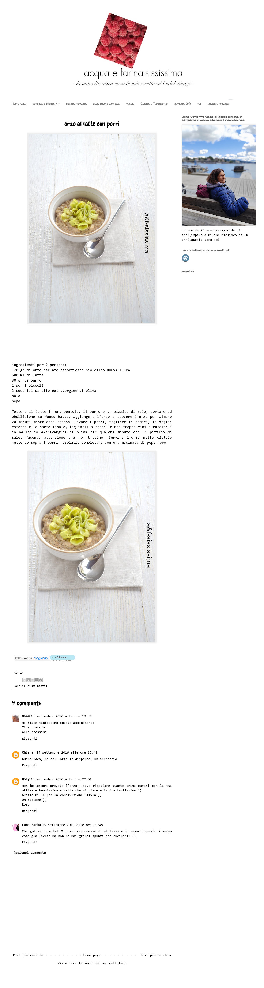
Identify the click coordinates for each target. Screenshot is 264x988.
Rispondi (29, 738)
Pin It (19, 672)
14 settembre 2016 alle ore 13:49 (61, 716)
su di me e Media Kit (46, 104)
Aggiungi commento (30, 853)
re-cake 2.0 (182, 104)
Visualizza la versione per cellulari (92, 963)
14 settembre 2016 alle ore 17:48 (67, 752)
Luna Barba (31, 825)
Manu (26, 716)
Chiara (28, 752)
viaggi (130, 104)
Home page (19, 104)
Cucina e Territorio (154, 104)
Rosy (26, 779)
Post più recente (28, 955)
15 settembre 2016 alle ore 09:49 (72, 825)
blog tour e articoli (106, 104)
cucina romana (76, 104)
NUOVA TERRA (118, 370)
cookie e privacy (218, 104)
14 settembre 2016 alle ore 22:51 (61, 779)
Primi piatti (37, 686)
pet (199, 104)
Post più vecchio (155, 955)
